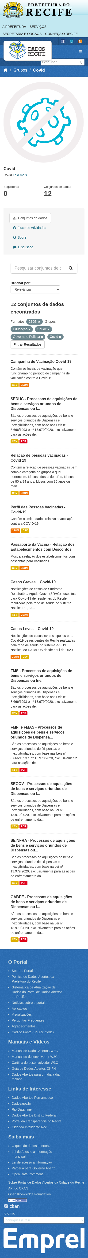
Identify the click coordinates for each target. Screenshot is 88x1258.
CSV (14, 384)
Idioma (9, 1213)
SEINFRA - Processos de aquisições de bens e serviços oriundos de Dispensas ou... (43, 845)
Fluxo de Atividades (29, 228)
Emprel (44, 1240)
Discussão (23, 247)
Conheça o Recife (61, 34)
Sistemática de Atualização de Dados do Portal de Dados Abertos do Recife (37, 992)
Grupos (20, 70)
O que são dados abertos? (31, 1146)
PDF (23, 441)
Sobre (19, 237)
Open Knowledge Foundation (29, 1194)
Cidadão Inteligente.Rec (29, 1127)
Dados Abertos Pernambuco (32, 1097)
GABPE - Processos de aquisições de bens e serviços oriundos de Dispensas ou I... (41, 902)
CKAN (11, 1206)
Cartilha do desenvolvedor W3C (35, 1063)
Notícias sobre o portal (28, 1003)
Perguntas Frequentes (28, 1020)
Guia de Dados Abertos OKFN (34, 1068)
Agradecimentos (23, 1026)
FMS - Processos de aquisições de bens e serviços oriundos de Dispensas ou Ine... (41, 676)
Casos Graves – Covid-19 (33, 582)
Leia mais (20, 175)
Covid (39, 70)
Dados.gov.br (21, 1103)
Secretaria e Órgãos (22, 34)
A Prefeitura (14, 27)
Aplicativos (19, 1008)
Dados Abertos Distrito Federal (34, 1115)
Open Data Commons (27, 1174)
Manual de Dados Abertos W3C (35, 1051)
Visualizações (22, 1014)
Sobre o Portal (22, 971)
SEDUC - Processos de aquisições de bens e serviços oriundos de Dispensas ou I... (44, 404)
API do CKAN (18, 1188)
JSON (24, 384)
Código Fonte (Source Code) (33, 1032)
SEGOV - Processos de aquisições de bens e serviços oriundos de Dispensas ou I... (41, 789)
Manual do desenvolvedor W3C (34, 1057)
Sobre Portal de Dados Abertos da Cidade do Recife (46, 1182)
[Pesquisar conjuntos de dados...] (38, 268)
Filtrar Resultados (28, 344)
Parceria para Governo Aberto (33, 1168)
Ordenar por (20, 283)
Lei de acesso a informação (32, 1162)
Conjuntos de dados (30, 218)
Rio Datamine (22, 1109)
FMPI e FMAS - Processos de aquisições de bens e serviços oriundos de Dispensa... (38, 732)
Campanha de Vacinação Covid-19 (41, 362)
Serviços (38, 27)
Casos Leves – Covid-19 (32, 629)
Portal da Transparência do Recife (36, 1121)
